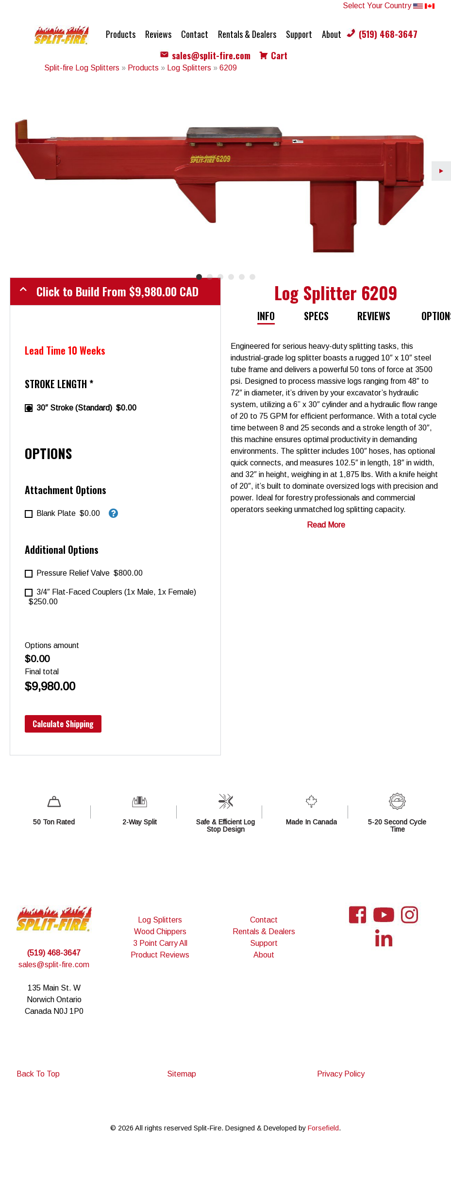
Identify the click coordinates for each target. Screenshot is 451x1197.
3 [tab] (220, 277)
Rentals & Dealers (247, 34)
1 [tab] (199, 277)
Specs (316, 315)
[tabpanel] (225, 171)
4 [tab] (231, 277)
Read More (326, 525)
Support (299, 34)
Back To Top (38, 1074)
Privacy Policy (341, 1074)
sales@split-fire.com (211, 55)
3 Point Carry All (160, 943)
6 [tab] (252, 277)
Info (266, 315)
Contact (194, 34)
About (331, 34)
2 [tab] (210, 277)
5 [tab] (242, 277)
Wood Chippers (160, 931)
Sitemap (181, 1074)
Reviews (158, 34)
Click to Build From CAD (117, 291)
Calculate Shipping (63, 724)
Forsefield (323, 1128)
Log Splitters (160, 920)
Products (120, 34)
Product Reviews (160, 955)
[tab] (270, 316)
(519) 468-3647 (388, 34)
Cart (279, 55)
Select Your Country (388, 5)
